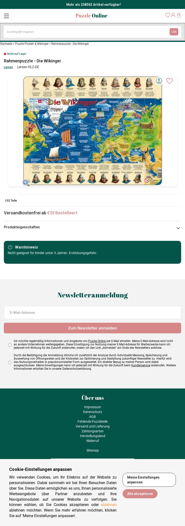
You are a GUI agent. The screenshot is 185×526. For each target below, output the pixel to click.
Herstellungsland (92, 436)
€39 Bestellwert (62, 212)
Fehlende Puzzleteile (93, 421)
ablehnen (109, 504)
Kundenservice (140, 365)
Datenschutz (92, 412)
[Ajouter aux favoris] (169, 81)
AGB (92, 417)
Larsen (8, 67)
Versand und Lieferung (93, 426)
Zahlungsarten (93, 431)
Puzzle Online (97, 341)
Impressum (92, 407)
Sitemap (92, 450)
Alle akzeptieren (140, 494)
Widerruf (92, 441)
